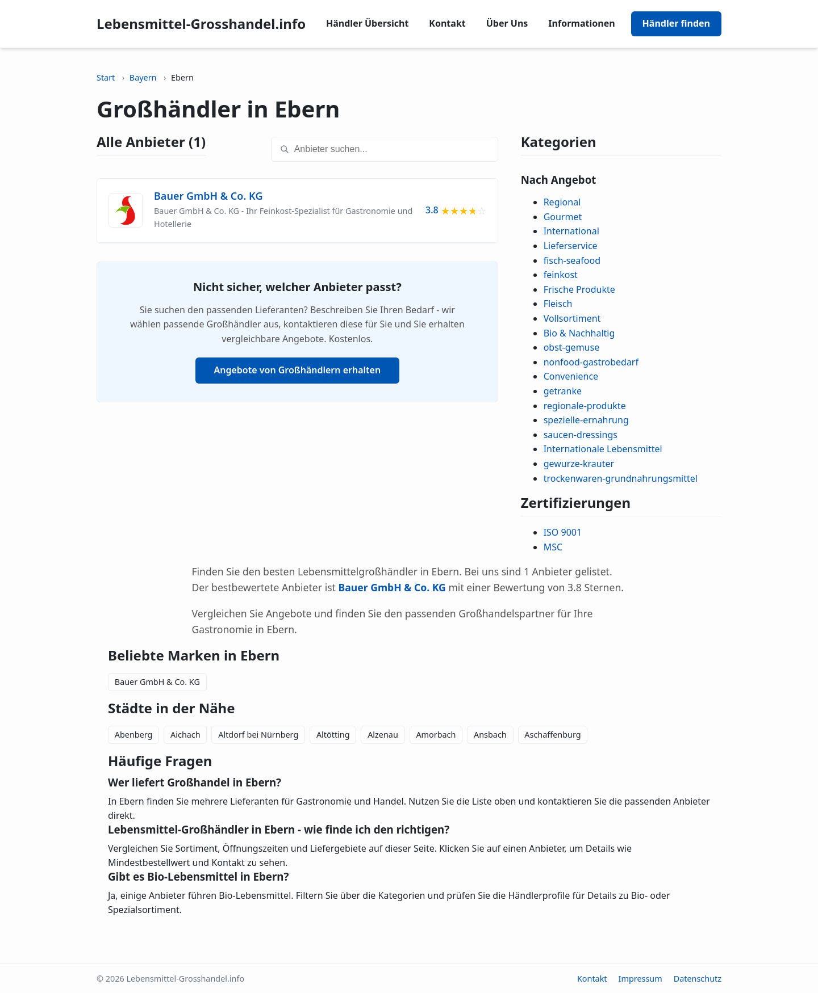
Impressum (640, 978)
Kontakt (447, 23)
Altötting (333, 734)
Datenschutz (697, 978)
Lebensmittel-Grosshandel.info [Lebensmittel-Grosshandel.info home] (201, 23)
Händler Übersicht (367, 23)
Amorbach (436, 734)
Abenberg (134, 734)
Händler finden (676, 23)
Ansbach (490, 734)
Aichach (185, 734)
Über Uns (507, 23)
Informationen (581, 23)
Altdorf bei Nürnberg (258, 734)
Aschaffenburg (552, 734)
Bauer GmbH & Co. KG (157, 681)
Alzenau (383, 734)
